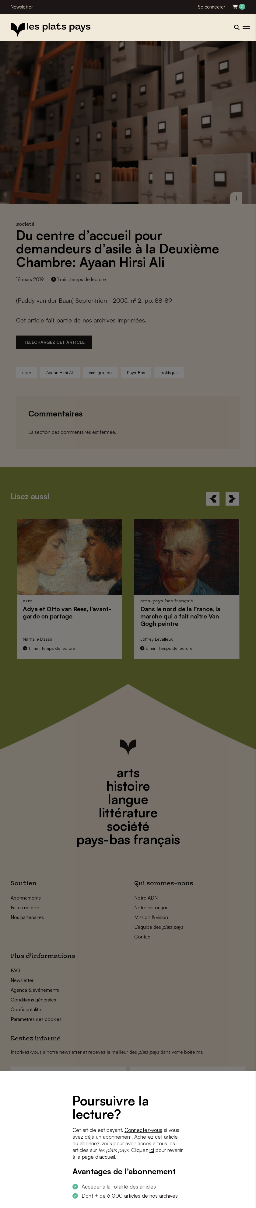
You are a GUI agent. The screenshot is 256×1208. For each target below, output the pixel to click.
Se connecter (211, 7)
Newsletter (22, 7)
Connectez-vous (143, 1130)
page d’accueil (98, 1157)
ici (151, 1150)
